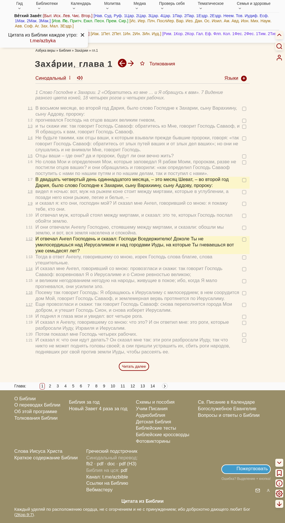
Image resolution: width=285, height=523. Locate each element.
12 (133, 386)
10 (113, 386)
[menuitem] (279, 58)
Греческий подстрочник (111, 451)
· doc (110, 463)
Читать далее (134, 366)
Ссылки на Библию (107, 483)
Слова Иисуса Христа (38, 451)
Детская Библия (153, 422)
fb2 (89, 463)
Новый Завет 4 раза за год (98, 408)
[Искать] (279, 46)
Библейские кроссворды (162, 434)
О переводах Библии (37, 405)
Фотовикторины (153, 441)
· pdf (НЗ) (127, 463)
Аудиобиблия (150, 415)
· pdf (98, 463)
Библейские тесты (156, 428)
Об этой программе (35, 411)
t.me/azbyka (43, 40)
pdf (124, 470)
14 (152, 386)
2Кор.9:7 (24, 514)
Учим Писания (152, 408)
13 (143, 386)
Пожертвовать (252, 468)
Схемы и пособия (155, 402)
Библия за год (84, 402)
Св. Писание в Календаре (226, 402)
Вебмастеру (99, 489)
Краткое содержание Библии (46, 457)
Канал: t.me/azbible (107, 477)
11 (123, 386)
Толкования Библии (36, 418)
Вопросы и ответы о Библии (229, 415)
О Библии (25, 398)
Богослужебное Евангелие (227, 408)
